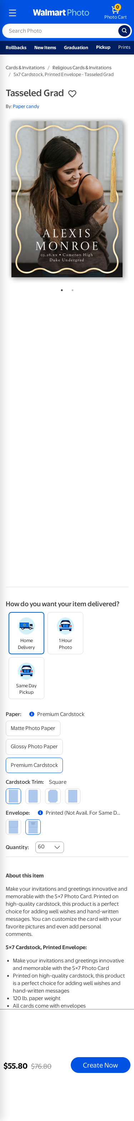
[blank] (13, 827)
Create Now (100, 1065)
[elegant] (52, 796)
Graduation (76, 47)
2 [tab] (71, 288)
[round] (33, 796)
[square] (13, 796)
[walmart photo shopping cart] (115, 12)
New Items (45, 47)
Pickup (103, 47)
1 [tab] (60, 288)
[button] (72, 94)
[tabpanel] (67, 199)
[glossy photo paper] (34, 746)
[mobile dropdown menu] (12, 12)
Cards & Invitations (25, 67)
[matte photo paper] (33, 728)
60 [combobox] (41, 846)
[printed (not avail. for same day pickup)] (33, 827)
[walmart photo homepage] (61, 12)
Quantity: (17, 847)
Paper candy (26, 106)
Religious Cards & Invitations (82, 67)
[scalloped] (72, 796)
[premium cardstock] (34, 765)
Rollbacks (16, 47)
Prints (124, 47)
